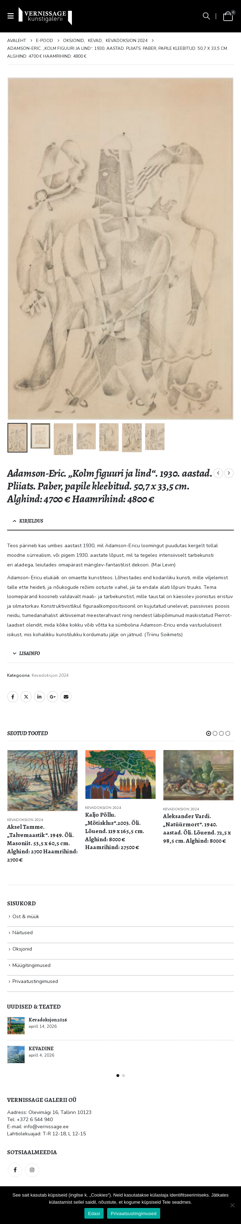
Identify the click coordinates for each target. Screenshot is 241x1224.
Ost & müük (25, 916)
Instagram (32, 1170)
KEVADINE (41, 1048)
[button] (13, 16)
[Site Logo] (45, 16)
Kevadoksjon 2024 (50, 675)
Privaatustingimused (35, 981)
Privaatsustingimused (134, 1213)
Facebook (13, 696)
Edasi (94, 1213)
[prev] (218, 473)
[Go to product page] (42, 780)
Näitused (22, 932)
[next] (229, 473)
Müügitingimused (31, 965)
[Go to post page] (16, 1026)
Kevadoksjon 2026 (47, 1019)
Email (66, 696)
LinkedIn (39, 696)
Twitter (26, 696)
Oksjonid (22, 949)
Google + (52, 696)
